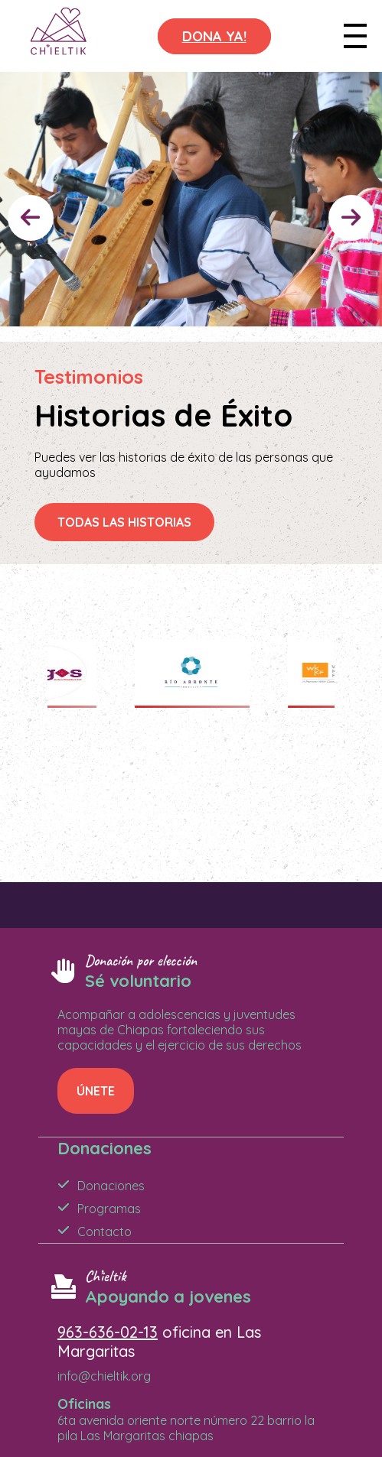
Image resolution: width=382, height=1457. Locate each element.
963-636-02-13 (107, 1332)
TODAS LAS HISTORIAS (124, 522)
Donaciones (111, 1185)
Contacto (104, 1231)
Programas (109, 1208)
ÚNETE (96, 1090)
